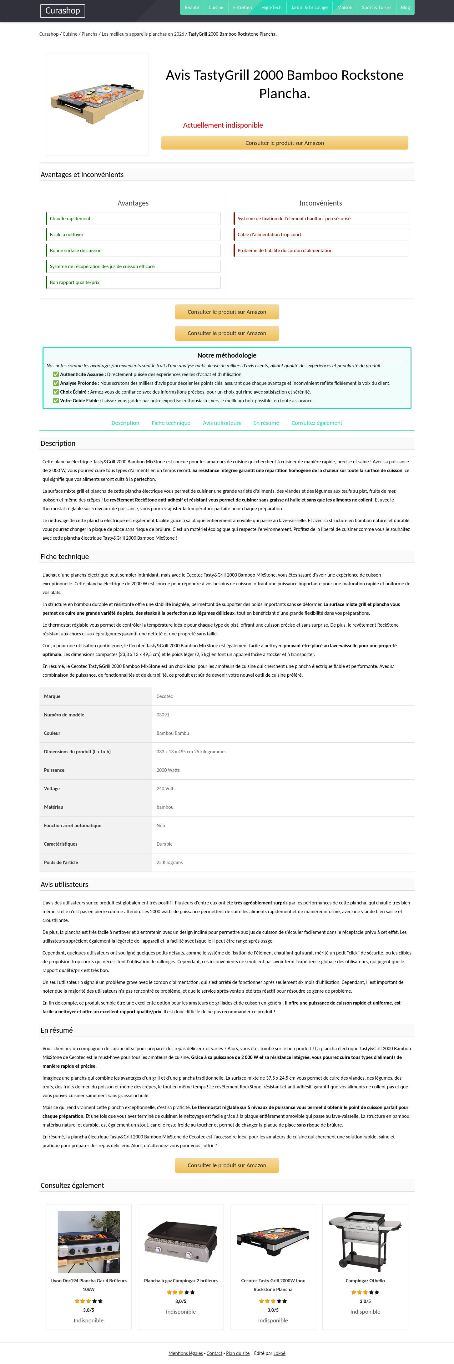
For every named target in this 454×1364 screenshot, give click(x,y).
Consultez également (317, 422)
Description (125, 422)
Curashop (48, 34)
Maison (344, 7)
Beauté (192, 7)
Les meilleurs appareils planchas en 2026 (143, 34)
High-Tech (272, 7)
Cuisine (216, 7)
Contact (214, 1353)
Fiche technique (171, 422)
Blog (405, 7)
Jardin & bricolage (309, 7)
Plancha (90, 34)
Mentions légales (186, 1353)
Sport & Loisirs (376, 7)
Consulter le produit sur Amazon (284, 142)
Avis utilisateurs (222, 422)
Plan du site (238, 1353)
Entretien (242, 7)
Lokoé (279, 1353)
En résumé (266, 422)
